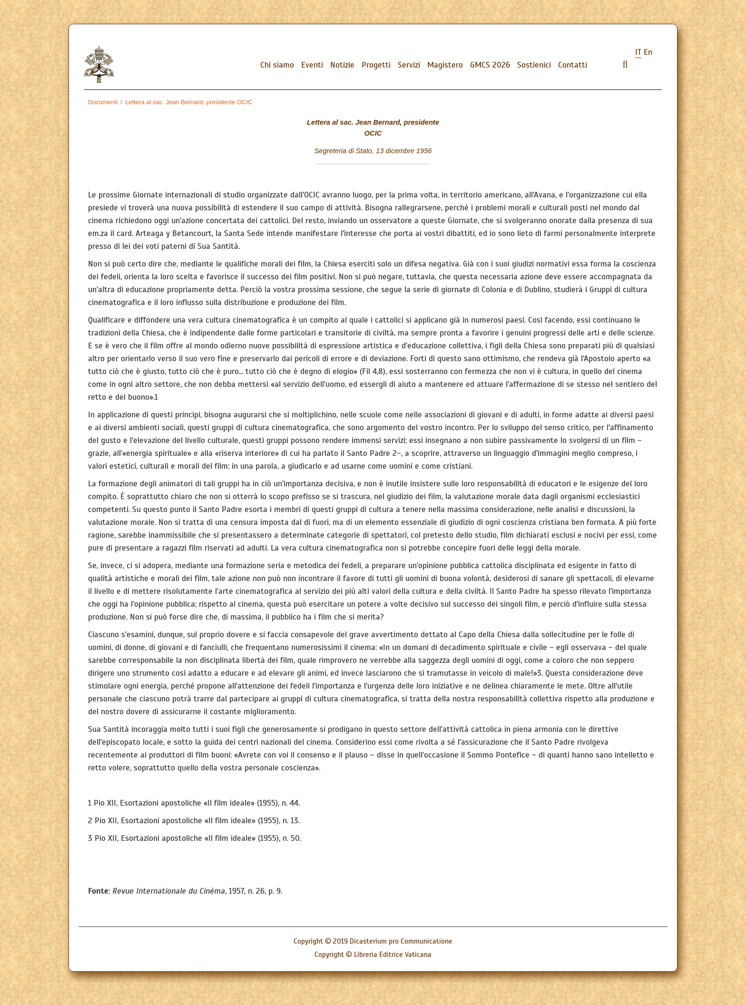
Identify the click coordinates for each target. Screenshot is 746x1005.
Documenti (103, 102)
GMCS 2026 (490, 65)
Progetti (376, 65)
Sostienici (534, 65)
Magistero (445, 65)
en (648, 52)
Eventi (312, 65)
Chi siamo (277, 65)
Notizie (342, 65)
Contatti (572, 65)
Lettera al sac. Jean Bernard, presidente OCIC (186, 102)
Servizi (409, 65)
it (638, 52)
